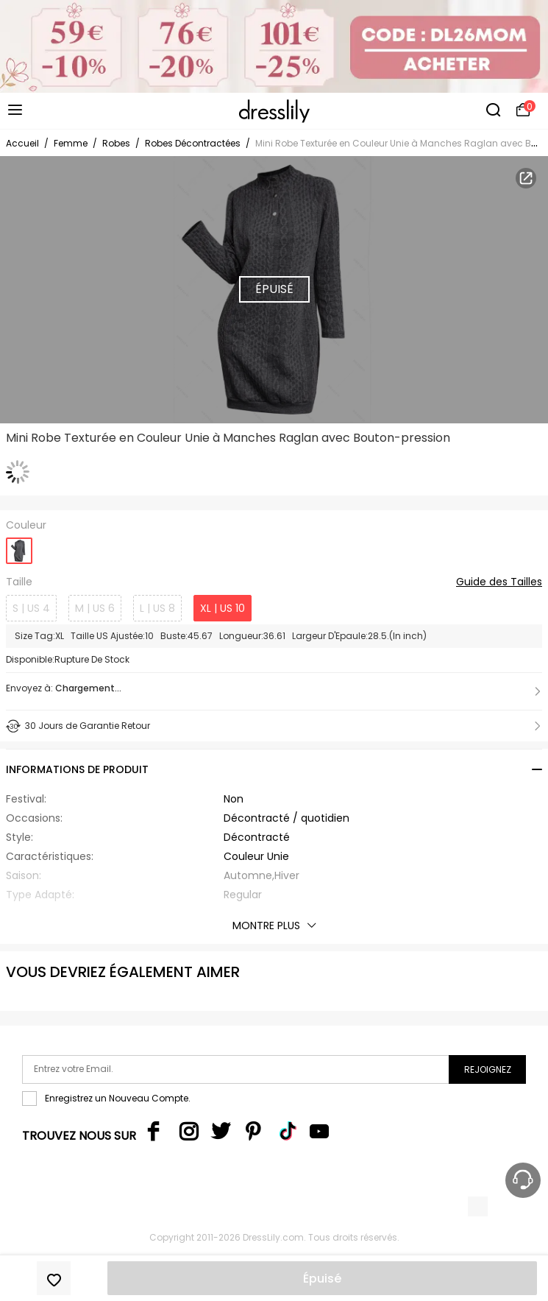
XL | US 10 (222, 608)
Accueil (22, 143)
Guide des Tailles (499, 582)
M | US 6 (95, 608)
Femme (71, 143)
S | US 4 (31, 608)
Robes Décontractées (193, 143)
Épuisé (322, 1278)
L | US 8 (157, 608)
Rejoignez (487, 1069)
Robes (116, 143)
